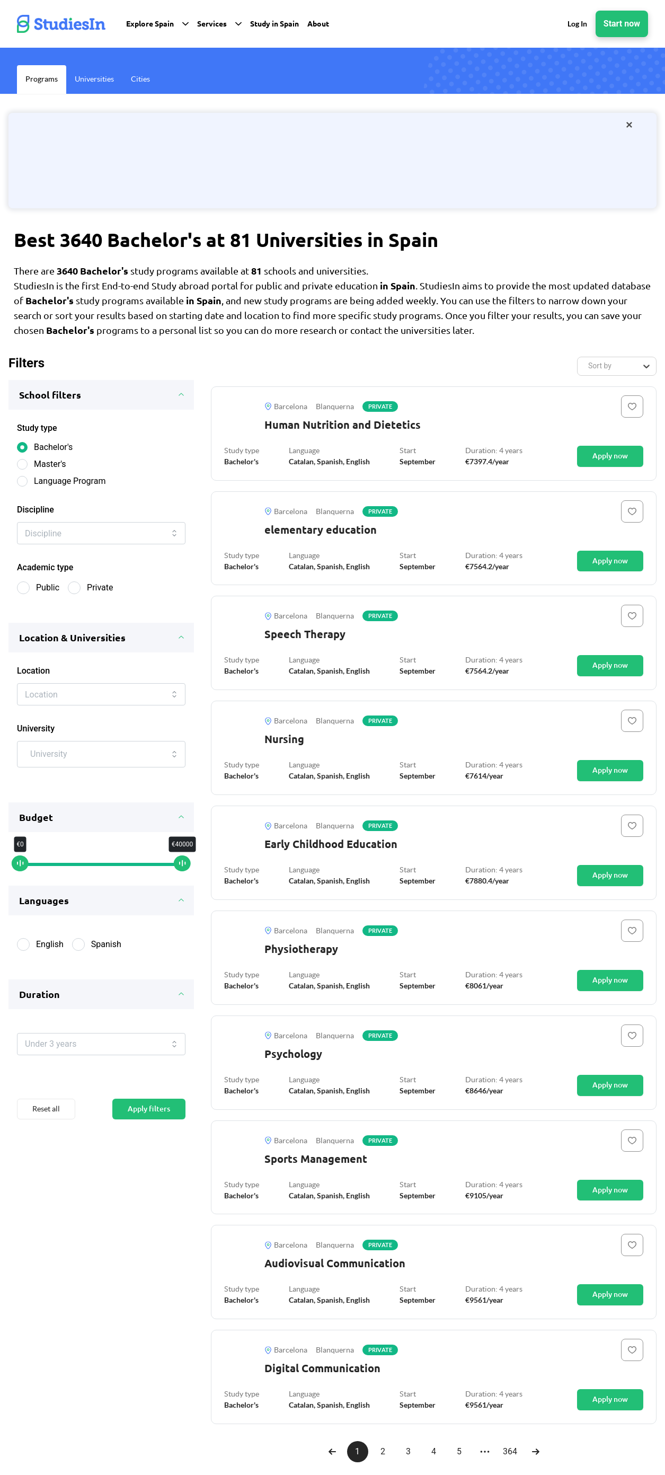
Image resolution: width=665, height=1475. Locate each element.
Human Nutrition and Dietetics (342, 425)
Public (47, 592)
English (50, 953)
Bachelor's (53, 447)
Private (100, 592)
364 (510, 1451)
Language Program (69, 481)
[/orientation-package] (332, 160)
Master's (50, 464)
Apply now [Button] (610, 456)
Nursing (284, 739)
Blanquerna (335, 406)
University (36, 737)
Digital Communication (322, 1368)
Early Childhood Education (330, 844)
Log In (577, 23)
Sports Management (315, 1159)
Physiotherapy (301, 949)
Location (33, 675)
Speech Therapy (304, 634)
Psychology (293, 1054)
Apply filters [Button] (149, 1121)
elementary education (320, 530)
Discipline (35, 510)
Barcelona (285, 406)
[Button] (632, 406)
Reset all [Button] (46, 1121)
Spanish (106, 953)
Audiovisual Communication (334, 1263)
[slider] (20, 872)
